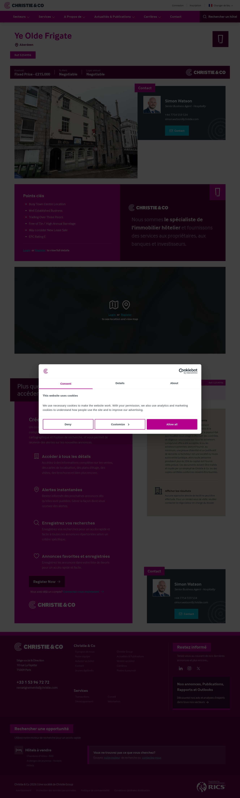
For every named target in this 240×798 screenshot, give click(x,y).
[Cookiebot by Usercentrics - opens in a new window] (181, 371)
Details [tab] (120, 383)
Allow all (172, 424)
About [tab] (174, 383)
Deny (68, 424)
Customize (120, 424)
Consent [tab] (65, 383)
